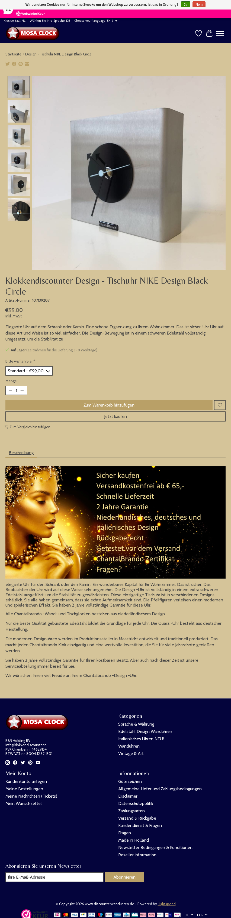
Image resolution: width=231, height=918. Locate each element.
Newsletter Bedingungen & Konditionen (155, 847)
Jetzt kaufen (115, 416)
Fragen (124, 832)
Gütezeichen (130, 781)
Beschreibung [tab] (21, 452)
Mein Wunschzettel (23, 803)
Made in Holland (133, 840)
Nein (199, 5)
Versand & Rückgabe (137, 818)
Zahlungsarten (131, 810)
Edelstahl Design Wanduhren (145, 731)
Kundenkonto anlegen (26, 781)
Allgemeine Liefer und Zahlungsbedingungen (160, 788)
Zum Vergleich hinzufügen (27, 427)
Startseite (13, 54)
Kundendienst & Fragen (140, 825)
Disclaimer (127, 796)
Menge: (11, 381)
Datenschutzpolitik (135, 803)
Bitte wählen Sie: (20, 361)
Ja (185, 5)
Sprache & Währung (136, 724)
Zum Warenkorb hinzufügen (109, 405)
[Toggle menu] (220, 33)
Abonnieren (124, 877)
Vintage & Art (131, 753)
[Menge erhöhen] (21, 390)
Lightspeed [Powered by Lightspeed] (167, 904)
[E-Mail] (54, 877)
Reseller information (137, 854)
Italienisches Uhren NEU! (141, 738)
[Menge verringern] (10, 390)
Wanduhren (129, 746)
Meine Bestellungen (24, 788)
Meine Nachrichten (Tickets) (31, 796)
